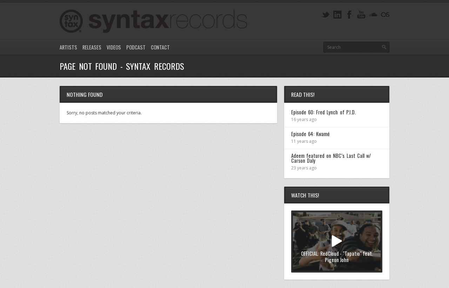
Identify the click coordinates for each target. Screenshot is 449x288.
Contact (160, 47)
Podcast (136, 47)
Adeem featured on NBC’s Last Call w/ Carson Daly (331, 158)
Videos (114, 47)
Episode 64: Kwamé (310, 134)
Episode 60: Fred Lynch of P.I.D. (323, 112)
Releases (91, 47)
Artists (68, 47)
